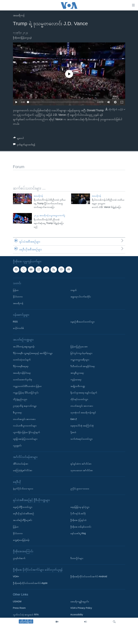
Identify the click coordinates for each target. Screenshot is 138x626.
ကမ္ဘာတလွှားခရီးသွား (79, 359)
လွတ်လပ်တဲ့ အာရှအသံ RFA (26, 614)
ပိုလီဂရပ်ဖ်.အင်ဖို (78, 513)
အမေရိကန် (19, 15)
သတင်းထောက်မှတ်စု (22, 379)
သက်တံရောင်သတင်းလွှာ (81, 439)
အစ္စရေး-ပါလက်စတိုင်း (80, 296)
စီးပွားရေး (17, 412)
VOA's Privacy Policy (81, 608)
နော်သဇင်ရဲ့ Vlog (78, 533)
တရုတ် (73, 290)
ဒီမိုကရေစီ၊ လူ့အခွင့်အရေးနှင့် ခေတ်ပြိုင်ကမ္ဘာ (33, 353)
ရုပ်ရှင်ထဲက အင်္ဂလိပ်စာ (81, 463)
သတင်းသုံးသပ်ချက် (22, 359)
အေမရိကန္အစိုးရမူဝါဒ (79, 601)
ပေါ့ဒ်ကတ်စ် (18, 328)
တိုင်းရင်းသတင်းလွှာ (79, 399)
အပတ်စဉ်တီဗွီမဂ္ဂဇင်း (22, 520)
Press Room (19, 608)
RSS (15, 321)
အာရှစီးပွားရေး (77, 373)
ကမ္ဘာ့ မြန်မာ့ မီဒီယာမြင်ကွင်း (26, 392)
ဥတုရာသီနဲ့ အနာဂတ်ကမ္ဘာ (25, 406)
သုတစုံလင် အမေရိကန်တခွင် (83, 412)
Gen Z (73, 419)
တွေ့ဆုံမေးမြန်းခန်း (21, 539)
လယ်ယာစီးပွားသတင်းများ (25, 425)
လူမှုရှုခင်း (17, 445)
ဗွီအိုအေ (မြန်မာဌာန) (22, 37)
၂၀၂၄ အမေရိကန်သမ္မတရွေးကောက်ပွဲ (49, 215)
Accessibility (76, 614)
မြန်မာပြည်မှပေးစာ (79, 346)
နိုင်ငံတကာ (18, 296)
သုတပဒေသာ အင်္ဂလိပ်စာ (81, 470)
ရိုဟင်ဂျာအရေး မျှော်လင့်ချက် (83, 392)
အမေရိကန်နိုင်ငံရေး (22, 373)
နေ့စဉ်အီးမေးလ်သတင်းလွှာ (82, 321)
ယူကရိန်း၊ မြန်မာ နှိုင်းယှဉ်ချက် (26, 432)
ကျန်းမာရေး (75, 379)
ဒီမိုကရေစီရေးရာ (21, 366)
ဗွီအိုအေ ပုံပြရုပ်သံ (78, 520)
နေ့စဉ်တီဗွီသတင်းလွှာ (22, 506)
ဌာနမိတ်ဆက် (19, 558)
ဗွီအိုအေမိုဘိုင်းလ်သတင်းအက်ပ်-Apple (30, 583)
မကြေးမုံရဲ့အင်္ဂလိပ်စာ (22, 470)
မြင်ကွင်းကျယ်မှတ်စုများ (81, 353)
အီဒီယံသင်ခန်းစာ (20, 463)
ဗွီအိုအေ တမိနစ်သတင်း (80, 526)
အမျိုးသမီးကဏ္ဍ (77, 386)
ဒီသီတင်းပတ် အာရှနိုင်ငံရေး (82, 366)
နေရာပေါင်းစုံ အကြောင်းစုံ (82, 425)
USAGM (17, 601)
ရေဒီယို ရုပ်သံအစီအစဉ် (23, 513)
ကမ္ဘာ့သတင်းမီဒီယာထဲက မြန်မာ (27, 386)
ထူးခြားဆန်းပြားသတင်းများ (25, 439)
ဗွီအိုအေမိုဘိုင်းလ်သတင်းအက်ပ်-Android (88, 576)
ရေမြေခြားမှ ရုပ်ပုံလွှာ (80, 506)
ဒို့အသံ (73, 432)
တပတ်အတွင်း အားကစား (24, 419)
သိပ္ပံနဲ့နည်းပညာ (20, 399)
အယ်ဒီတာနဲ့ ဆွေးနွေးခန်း (24, 346)
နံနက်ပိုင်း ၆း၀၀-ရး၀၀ (23, 488)
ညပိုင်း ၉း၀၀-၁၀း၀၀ (79, 488)
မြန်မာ (16, 290)
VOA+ (16, 576)
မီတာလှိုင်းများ (76, 558)
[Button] (18, 138)
